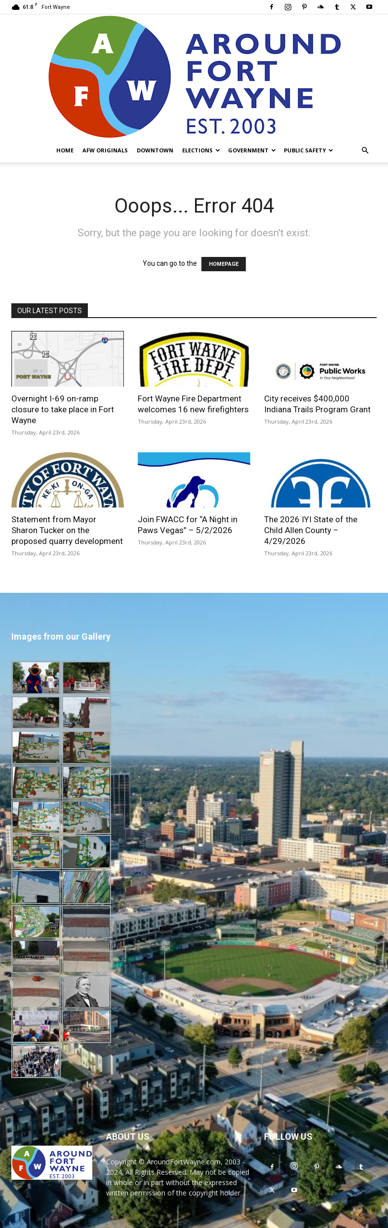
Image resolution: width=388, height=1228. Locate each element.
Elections (201, 150)
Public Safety (308, 150)
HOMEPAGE (223, 264)
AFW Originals (105, 150)
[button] (365, 150)
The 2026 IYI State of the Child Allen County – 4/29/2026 (310, 530)
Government (252, 150)
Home (65, 150)
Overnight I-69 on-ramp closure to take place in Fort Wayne (62, 409)
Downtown (155, 150)
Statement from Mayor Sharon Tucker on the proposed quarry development (67, 530)
